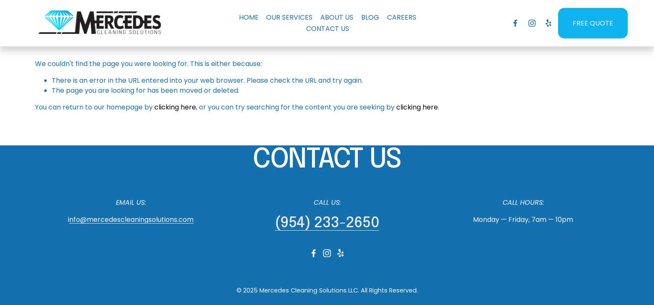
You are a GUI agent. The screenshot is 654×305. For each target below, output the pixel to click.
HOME (249, 17)
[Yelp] (548, 23)
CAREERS (401, 17)
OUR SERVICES (289, 17)
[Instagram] (532, 23)
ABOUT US (336, 17)
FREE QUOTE (593, 23)
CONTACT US (327, 28)
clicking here (175, 107)
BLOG (370, 17)
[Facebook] (515, 23)
